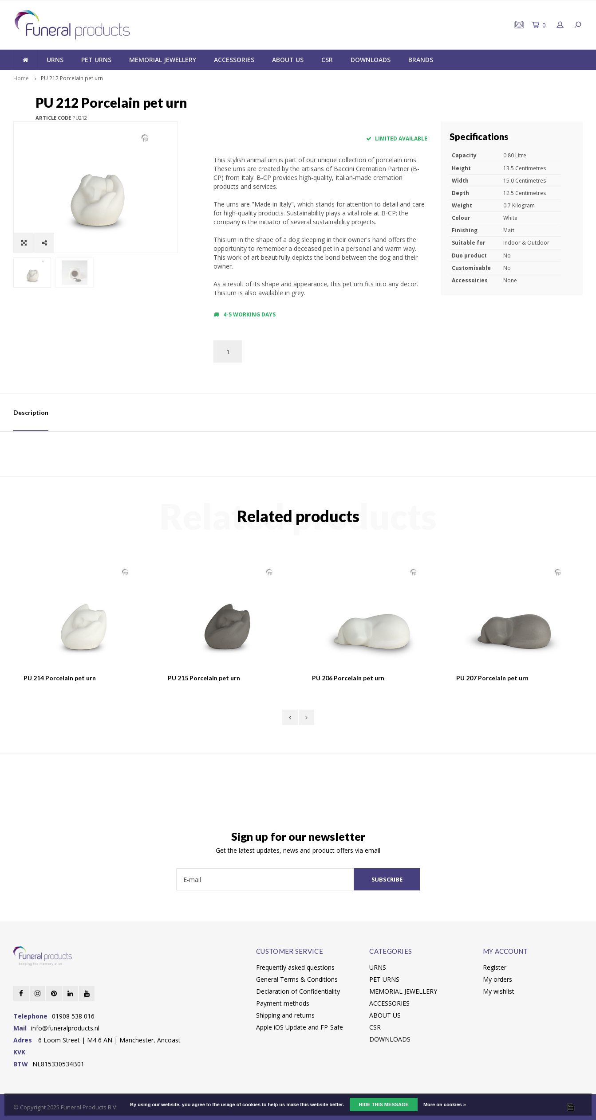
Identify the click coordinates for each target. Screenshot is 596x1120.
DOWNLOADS (371, 59)
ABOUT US (288, 59)
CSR (327, 59)
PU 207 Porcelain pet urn (492, 678)
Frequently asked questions (295, 967)
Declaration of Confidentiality (298, 991)
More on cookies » (444, 1104)
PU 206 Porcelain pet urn (348, 678)
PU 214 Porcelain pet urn (60, 678)
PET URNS (96, 59)
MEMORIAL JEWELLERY (162, 59)
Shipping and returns (285, 1015)
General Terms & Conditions (297, 979)
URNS (55, 59)
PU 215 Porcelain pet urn (204, 678)
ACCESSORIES (234, 59)
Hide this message (383, 1104)
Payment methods (282, 1003)
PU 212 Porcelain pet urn (72, 78)
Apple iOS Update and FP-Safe (299, 1027)
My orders (497, 979)
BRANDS (420, 59)
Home (21, 78)
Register (494, 967)
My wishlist (498, 991)
